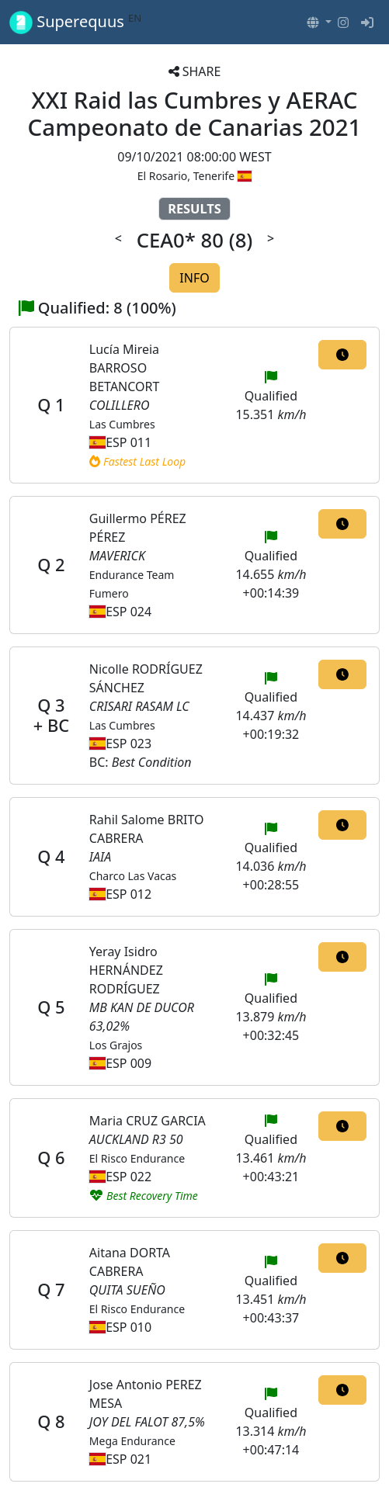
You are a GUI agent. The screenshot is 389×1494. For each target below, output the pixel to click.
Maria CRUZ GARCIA (147, 1120)
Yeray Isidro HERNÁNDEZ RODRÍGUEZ (126, 970)
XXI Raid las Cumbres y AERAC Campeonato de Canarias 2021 (195, 113)
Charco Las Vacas (132, 875)
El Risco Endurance (137, 1158)
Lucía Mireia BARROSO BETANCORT (124, 368)
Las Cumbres (122, 424)
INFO (194, 277)
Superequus (75, 22)
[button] (319, 22)
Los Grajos (116, 1045)
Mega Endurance (132, 1440)
